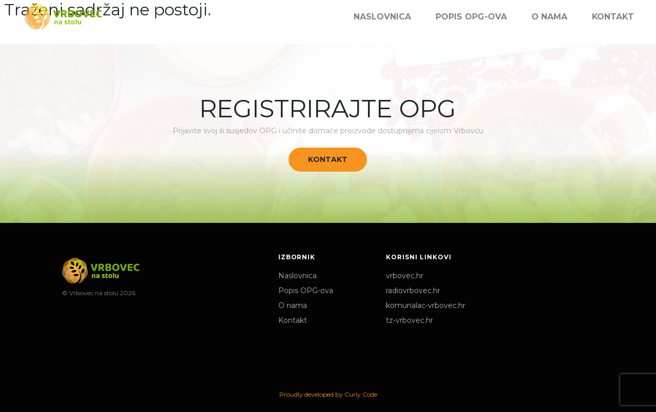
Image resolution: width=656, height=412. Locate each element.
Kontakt (327, 159)
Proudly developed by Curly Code (328, 394)
